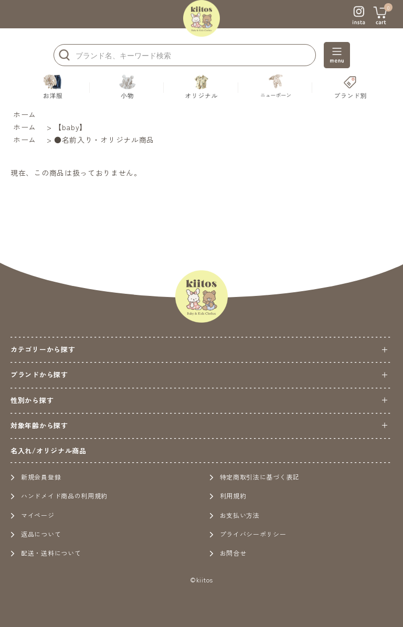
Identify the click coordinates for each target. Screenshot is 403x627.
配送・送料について (45, 552)
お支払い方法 (234, 515)
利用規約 (228, 495)
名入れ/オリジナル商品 (48, 450)
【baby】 (70, 127)
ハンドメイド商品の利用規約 (59, 495)
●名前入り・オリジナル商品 (104, 139)
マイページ (32, 515)
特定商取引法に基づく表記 (254, 476)
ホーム (24, 114)
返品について (35, 533)
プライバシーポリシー (248, 533)
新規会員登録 (35, 476)
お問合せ (228, 552)
